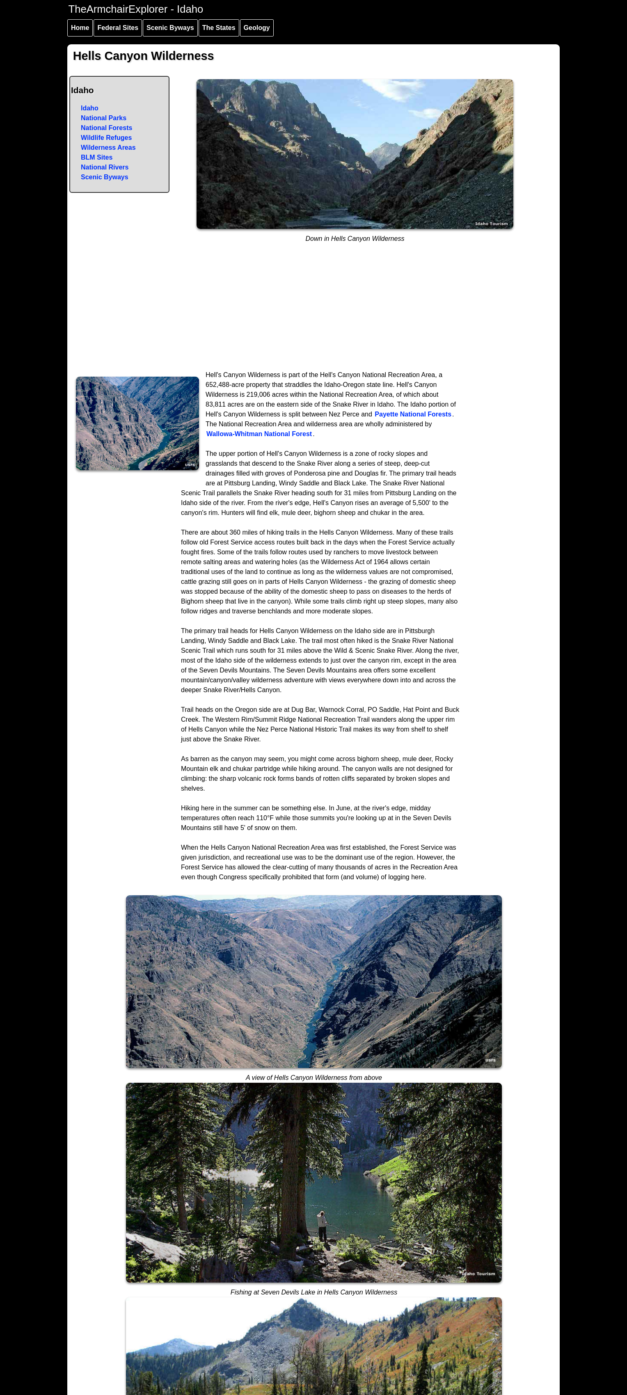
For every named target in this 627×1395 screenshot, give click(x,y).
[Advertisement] (313, 308)
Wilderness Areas (108, 147)
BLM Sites (96, 157)
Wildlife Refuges (106, 137)
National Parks (103, 117)
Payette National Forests (413, 414)
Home (80, 27)
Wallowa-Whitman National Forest (259, 433)
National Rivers (104, 167)
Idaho (89, 108)
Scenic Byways (170, 27)
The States (219, 27)
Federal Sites (117, 27)
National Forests (106, 127)
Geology (257, 27)
